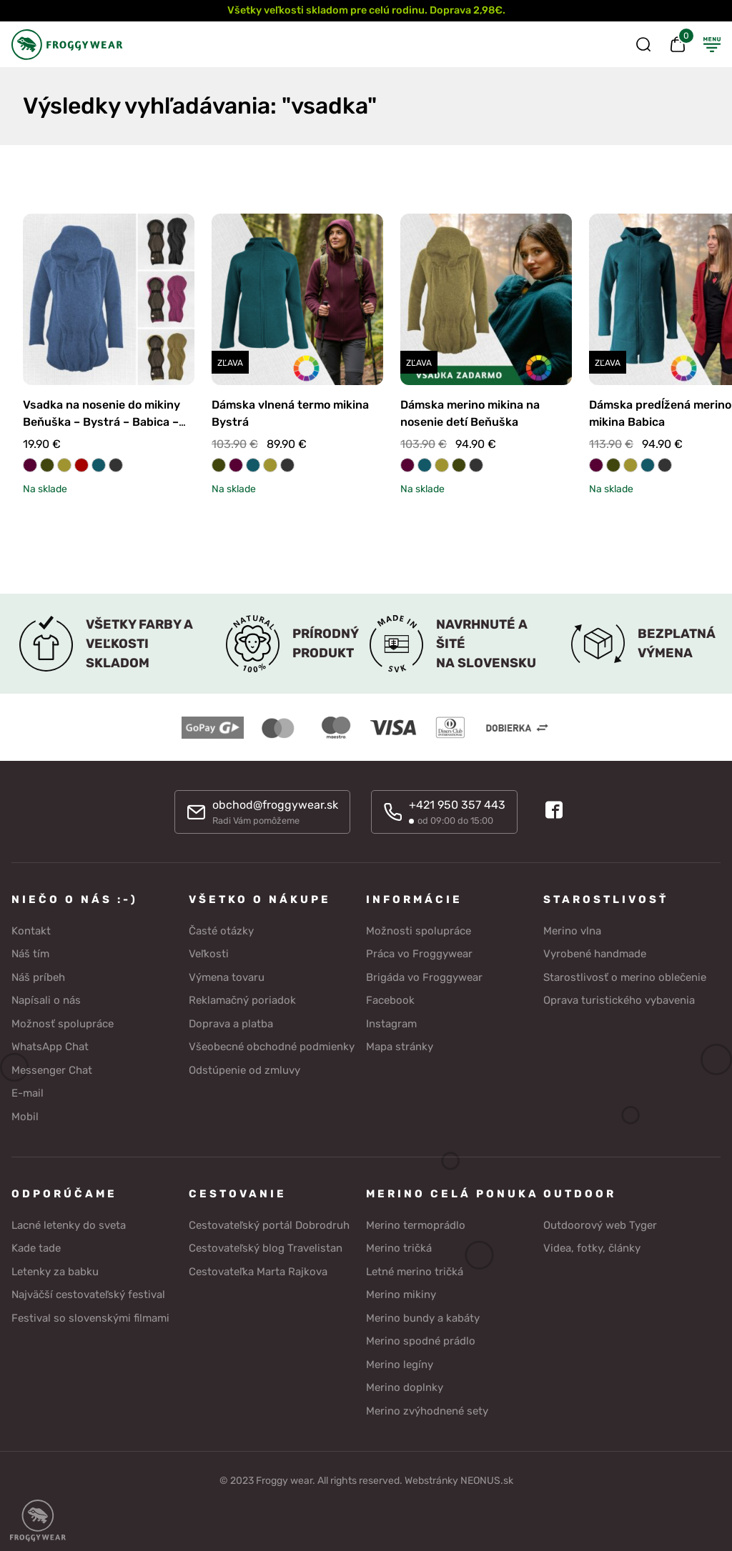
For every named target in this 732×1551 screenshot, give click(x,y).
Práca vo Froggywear (419, 953)
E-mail (27, 1093)
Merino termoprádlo (415, 1224)
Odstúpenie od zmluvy (244, 1069)
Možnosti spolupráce (418, 930)
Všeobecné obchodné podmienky (272, 1046)
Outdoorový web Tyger (600, 1224)
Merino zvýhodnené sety (427, 1410)
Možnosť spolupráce (62, 1023)
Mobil (25, 1115)
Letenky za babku (55, 1271)
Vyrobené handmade (594, 953)
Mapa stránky (399, 1046)
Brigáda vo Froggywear (424, 976)
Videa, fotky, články (591, 1248)
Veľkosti (209, 953)
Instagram (391, 1023)
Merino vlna (572, 930)
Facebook (390, 1000)
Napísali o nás (46, 1000)
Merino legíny (399, 1363)
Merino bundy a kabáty (423, 1317)
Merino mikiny (401, 1294)
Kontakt (31, 930)
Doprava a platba (231, 1023)
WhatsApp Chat (50, 1046)
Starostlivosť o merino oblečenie (624, 976)
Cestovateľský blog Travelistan (265, 1248)
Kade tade (36, 1248)
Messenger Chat (51, 1069)
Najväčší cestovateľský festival (88, 1294)
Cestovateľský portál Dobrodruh (269, 1224)
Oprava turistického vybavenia (619, 1000)
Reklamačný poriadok (242, 1000)
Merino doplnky (404, 1387)
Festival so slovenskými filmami (90, 1317)
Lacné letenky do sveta (68, 1224)
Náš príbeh (38, 976)
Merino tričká (399, 1248)
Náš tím (30, 953)
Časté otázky (221, 930)
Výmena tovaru (226, 976)
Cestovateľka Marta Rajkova (258, 1271)
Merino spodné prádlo (420, 1341)
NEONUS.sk (486, 1481)
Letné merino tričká (414, 1271)
